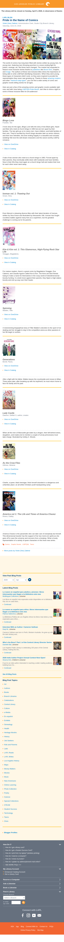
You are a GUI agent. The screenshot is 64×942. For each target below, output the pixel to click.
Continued (7, 604)
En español (8, 716)
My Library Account (11, 869)
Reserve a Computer (11, 880)
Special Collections (11, 801)
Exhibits (7, 720)
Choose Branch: (8, 894)
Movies (7, 773)
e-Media (7, 712)
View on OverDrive (11, 144)
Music (6, 777)
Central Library (9, 704)
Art (5, 684)
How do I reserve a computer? (15, 856)
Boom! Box (48, 70)
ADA (12, 926)
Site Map (40, 930)
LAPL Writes (9, 757)
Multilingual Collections (11, 596)
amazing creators (54, 78)
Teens (32, 544)
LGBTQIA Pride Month (30, 89)
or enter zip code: (6, 902)
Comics (7, 544)
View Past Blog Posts (12, 576)
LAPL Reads (9, 753)
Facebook (23, 915)
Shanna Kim (7, 660)
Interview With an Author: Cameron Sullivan (20, 627)
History (6, 737)
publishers (36, 70)
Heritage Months (10, 732)
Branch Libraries (10, 696)
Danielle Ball (7, 645)
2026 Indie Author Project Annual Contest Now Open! (24, 658)
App (17, 926)
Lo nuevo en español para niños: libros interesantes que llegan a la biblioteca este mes (25, 611)
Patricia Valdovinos (9, 614)
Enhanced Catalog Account (15, 872)
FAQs (51, 926)
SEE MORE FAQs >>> (13, 865)
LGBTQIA (25, 544)
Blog (22, 926)
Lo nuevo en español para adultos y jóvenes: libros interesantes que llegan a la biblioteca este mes (23, 593)
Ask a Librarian (9, 884)
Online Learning (10, 785)
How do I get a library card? (15, 847)
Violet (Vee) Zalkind (10, 23)
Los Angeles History (11, 761)
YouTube (34, 915)
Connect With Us (32, 926)
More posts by (17, 551)
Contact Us (43, 926)
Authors (7, 688)
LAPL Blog (7, 17)
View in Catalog (10, 149)
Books (6, 692)
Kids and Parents (10, 745)
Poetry (6, 793)
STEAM (7, 805)
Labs (6, 749)
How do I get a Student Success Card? (18, 850)
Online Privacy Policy (28, 930)
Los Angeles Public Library (32, 4)
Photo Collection (10, 789)
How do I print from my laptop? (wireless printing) (22, 853)
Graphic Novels (16, 544)
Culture (7, 708)
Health (6, 728)
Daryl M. (5, 629)
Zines (6, 821)
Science (7, 797)
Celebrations (9, 700)
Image (8, 72)
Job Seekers (9, 741)
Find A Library (8, 892)
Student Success (10, 809)
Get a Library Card (12, 874)
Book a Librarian (10, 888)
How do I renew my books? (14, 859)
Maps (6, 765)
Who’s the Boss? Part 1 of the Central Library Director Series (27, 642)
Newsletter (39, 915)
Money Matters (9, 769)
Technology (8, 813)
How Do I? (7, 844)
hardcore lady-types (18, 80)
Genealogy (8, 724)
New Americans (10, 781)
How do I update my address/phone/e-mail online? (22, 862)
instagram (28, 915)
